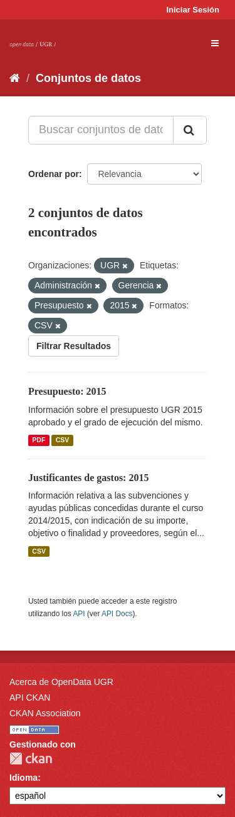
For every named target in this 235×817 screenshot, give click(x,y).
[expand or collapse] (215, 43)
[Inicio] (14, 78)
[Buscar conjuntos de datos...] (101, 130)
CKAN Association (45, 713)
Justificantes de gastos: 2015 (88, 477)
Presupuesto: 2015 (67, 391)
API (79, 613)
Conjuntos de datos (88, 78)
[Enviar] (190, 130)
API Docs (117, 613)
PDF (38, 440)
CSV (63, 440)
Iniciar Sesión (192, 9)
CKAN (30, 758)
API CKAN (29, 698)
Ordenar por (53, 174)
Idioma (23, 778)
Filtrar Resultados (73, 346)
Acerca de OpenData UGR (61, 682)
